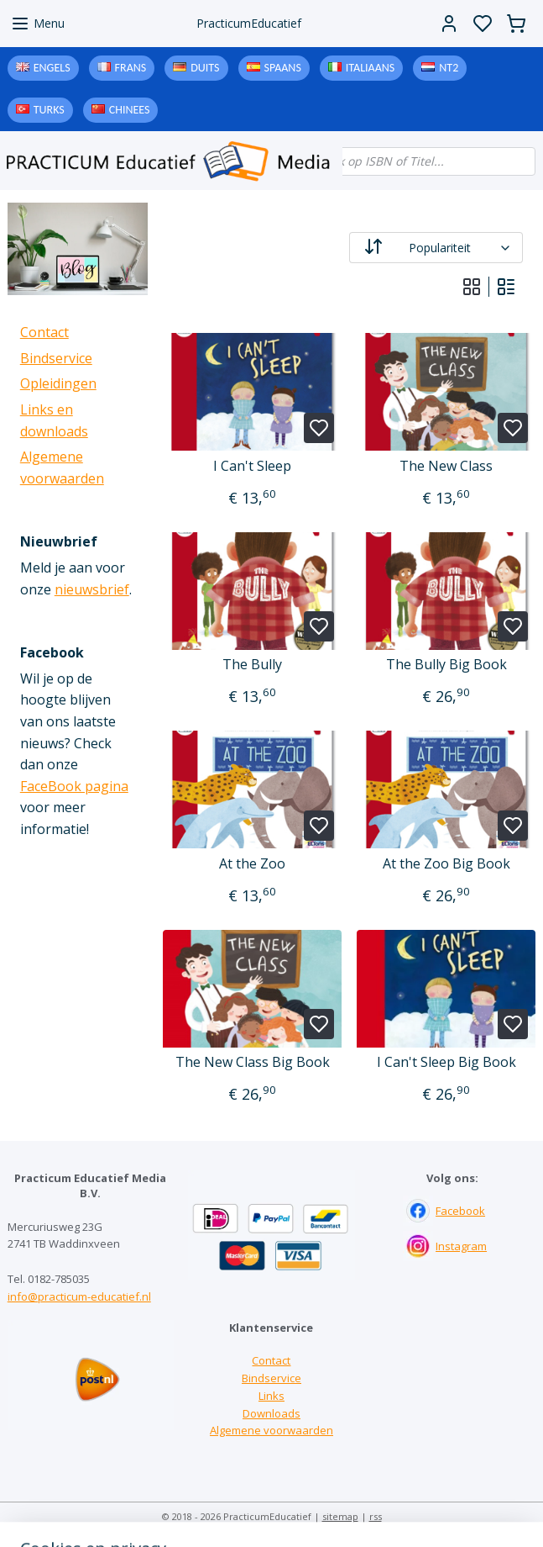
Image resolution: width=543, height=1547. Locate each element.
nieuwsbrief (92, 589)
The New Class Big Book (252, 1062)
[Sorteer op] (436, 247)
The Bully (252, 665)
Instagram (461, 1246)
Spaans (282, 68)
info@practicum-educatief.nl (79, 1296)
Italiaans (370, 68)
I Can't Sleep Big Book (445, 1062)
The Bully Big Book (445, 665)
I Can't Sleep (252, 466)
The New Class (446, 466)
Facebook (460, 1210)
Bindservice (56, 358)
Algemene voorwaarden (271, 1430)
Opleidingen (58, 383)
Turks (49, 110)
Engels (52, 68)
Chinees (129, 110)
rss (375, 1516)
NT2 (448, 68)
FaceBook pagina (74, 786)
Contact (44, 332)
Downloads (271, 1413)
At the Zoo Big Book (445, 864)
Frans (131, 68)
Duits (205, 68)
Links (271, 1395)
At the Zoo (252, 864)
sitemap (340, 1516)
